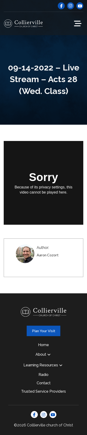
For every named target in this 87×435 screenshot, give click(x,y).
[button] (77, 23)
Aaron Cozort (47, 255)
